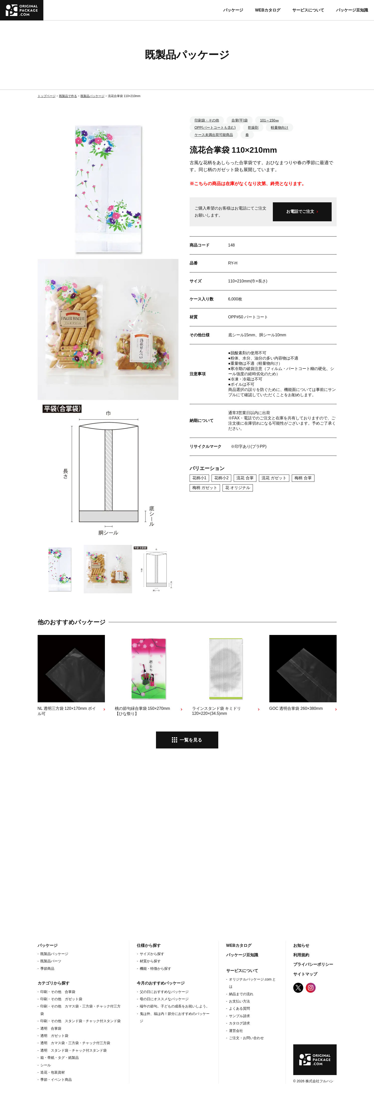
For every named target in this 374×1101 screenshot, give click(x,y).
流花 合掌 (244, 478)
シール (45, 1065)
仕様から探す (149, 945)
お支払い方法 (239, 1001)
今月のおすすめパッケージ (161, 983)
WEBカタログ (267, 10)
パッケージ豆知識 (352, 10)
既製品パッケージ (92, 96)
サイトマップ (305, 974)
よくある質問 (239, 1008)
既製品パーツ (50, 961)
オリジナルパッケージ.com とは (252, 982)
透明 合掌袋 (50, 1028)
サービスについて (308, 10)
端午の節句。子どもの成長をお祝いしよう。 (175, 1006)
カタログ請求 (239, 1023)
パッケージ (233, 10)
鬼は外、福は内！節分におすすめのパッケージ (175, 1017)
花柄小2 (221, 478)
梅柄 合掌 (303, 478)
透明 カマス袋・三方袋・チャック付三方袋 (75, 1043)
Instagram (311, 988)
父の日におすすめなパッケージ (164, 992)
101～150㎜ (269, 120)
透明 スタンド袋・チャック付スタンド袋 (73, 1050)
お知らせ (301, 945)
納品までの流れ (241, 994)
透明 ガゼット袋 (54, 1036)
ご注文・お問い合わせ (246, 1038)
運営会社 (236, 1031)
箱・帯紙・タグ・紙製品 (59, 1058)
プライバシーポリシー (313, 964)
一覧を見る (191, 739)
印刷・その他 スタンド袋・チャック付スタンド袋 (80, 1021)
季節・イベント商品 (56, 1080)
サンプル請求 (239, 1016)
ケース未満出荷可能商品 (214, 135)
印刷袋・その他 (207, 120)
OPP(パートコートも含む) (215, 127)
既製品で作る (68, 96)
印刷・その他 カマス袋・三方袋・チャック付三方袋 (80, 1009)
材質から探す (150, 961)
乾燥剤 (253, 127)
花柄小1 (199, 478)
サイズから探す (152, 954)
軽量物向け (279, 127)
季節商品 (47, 969)
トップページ (47, 96)
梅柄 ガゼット (204, 488)
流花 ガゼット (274, 478)
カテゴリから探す (54, 983)
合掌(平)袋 (239, 120)
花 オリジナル (237, 488)
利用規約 (301, 955)
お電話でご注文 (300, 211)
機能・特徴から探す (155, 969)
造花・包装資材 (52, 1072)
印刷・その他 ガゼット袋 (61, 999)
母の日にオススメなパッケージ (164, 999)
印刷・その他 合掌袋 (57, 992)
